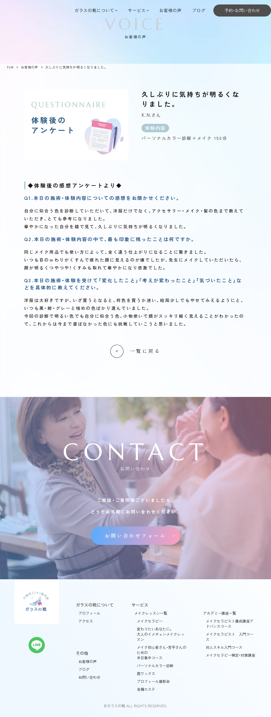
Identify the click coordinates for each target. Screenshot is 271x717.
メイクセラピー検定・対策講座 (230, 655)
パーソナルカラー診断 (155, 665)
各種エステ (146, 689)
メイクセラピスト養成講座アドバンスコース (229, 623)
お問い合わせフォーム (135, 536)
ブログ (198, 10)
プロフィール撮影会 (153, 681)
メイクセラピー (149, 621)
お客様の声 (170, 10)
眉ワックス (146, 673)
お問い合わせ (89, 677)
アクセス (85, 621)
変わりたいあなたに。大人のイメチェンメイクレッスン (161, 634)
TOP (10, 67)
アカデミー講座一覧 (219, 613)
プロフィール (89, 613)
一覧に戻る (145, 351)
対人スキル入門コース (224, 647)
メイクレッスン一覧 (150, 613)
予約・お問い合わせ (242, 10)
